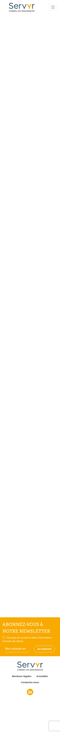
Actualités (42, 676)
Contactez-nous (30, 682)
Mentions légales (21, 676)
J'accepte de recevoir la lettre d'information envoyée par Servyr (27, 639)
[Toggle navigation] (52, 7)
